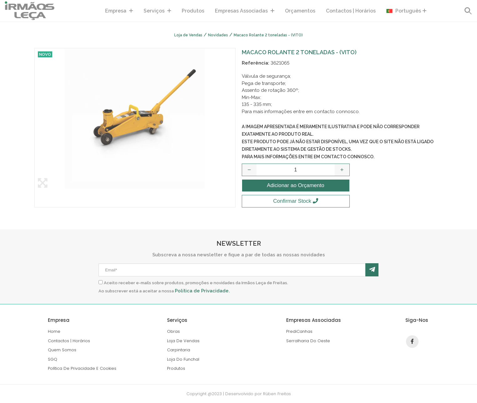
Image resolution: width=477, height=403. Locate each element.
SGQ (52, 359)
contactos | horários (351, 11)
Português (406, 11)
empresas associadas (244, 11)
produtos (193, 11)
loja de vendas (183, 341)
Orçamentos (300, 11)
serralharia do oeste (308, 341)
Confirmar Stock (295, 201)
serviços (157, 11)
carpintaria (178, 350)
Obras (173, 331)
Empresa (119, 11)
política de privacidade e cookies (82, 368)
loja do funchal (183, 359)
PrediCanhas (299, 331)
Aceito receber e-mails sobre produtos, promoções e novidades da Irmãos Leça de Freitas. (196, 282)
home (54, 331)
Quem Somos (62, 350)
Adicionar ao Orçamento (295, 185)
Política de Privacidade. (202, 291)
